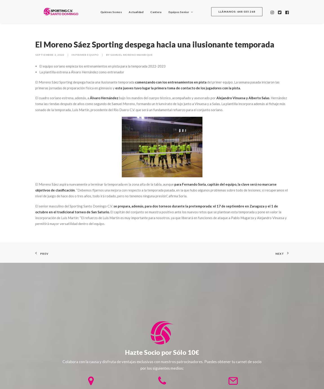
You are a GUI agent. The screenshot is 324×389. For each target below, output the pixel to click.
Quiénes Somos (108, 12)
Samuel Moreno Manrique (131, 54)
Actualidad (133, 12)
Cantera (152, 12)
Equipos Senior (177, 12)
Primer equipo (87, 54)
